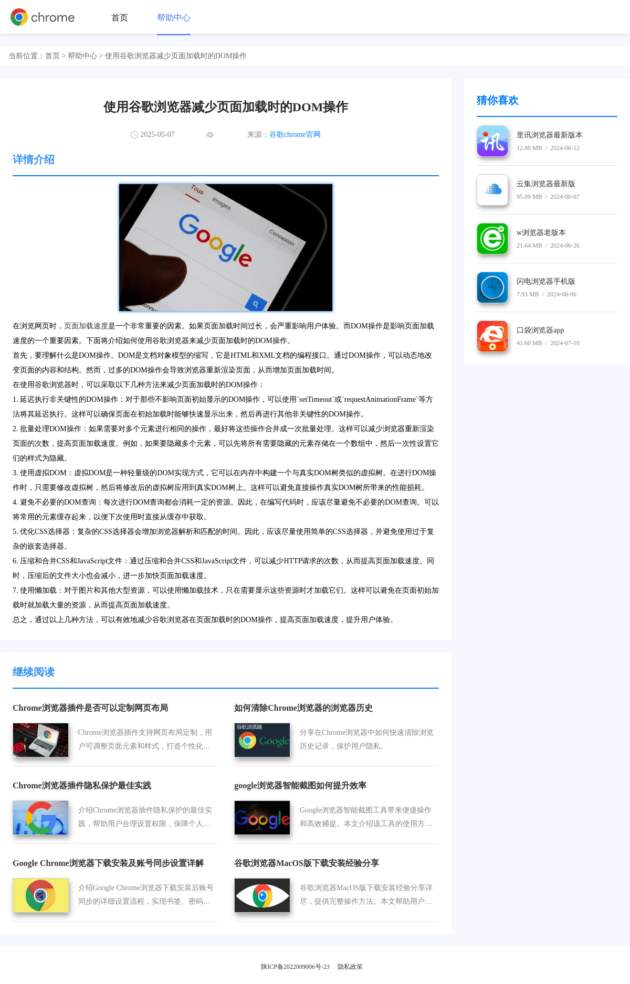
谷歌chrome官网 (295, 134)
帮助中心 (174, 17)
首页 (119, 17)
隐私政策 (350, 966)
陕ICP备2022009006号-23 (295, 966)
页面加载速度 (86, 326)
